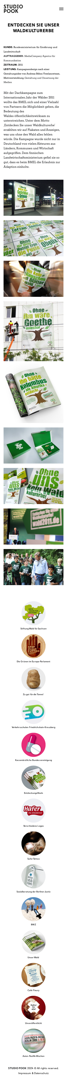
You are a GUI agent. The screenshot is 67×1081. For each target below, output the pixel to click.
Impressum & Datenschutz (33, 1073)
